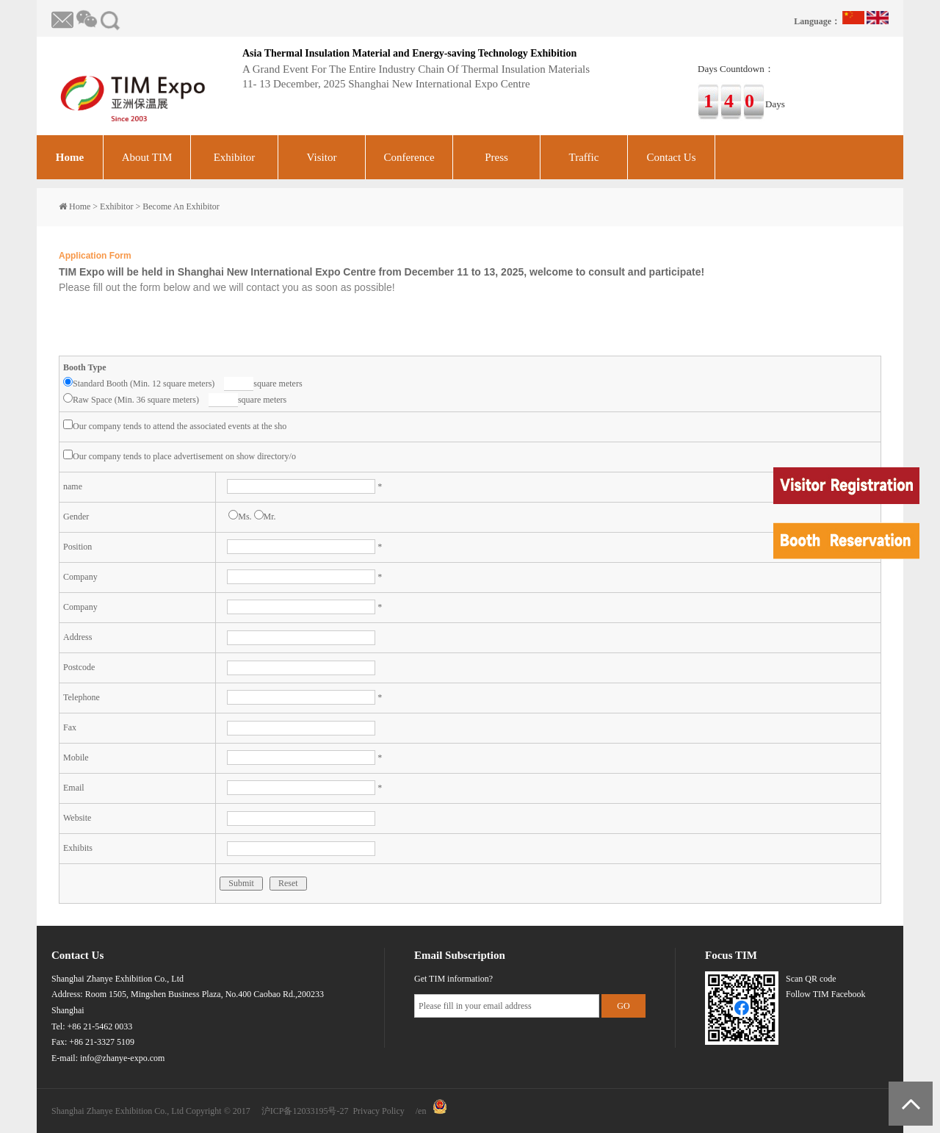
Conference (408, 157)
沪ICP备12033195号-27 (305, 1111)
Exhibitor (235, 157)
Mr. (265, 516)
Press (496, 157)
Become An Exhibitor (181, 206)
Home (70, 157)
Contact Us (670, 157)
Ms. (239, 516)
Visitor (322, 157)
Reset (288, 883)
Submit (241, 883)
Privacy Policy (378, 1111)
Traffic (584, 157)
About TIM (147, 157)
